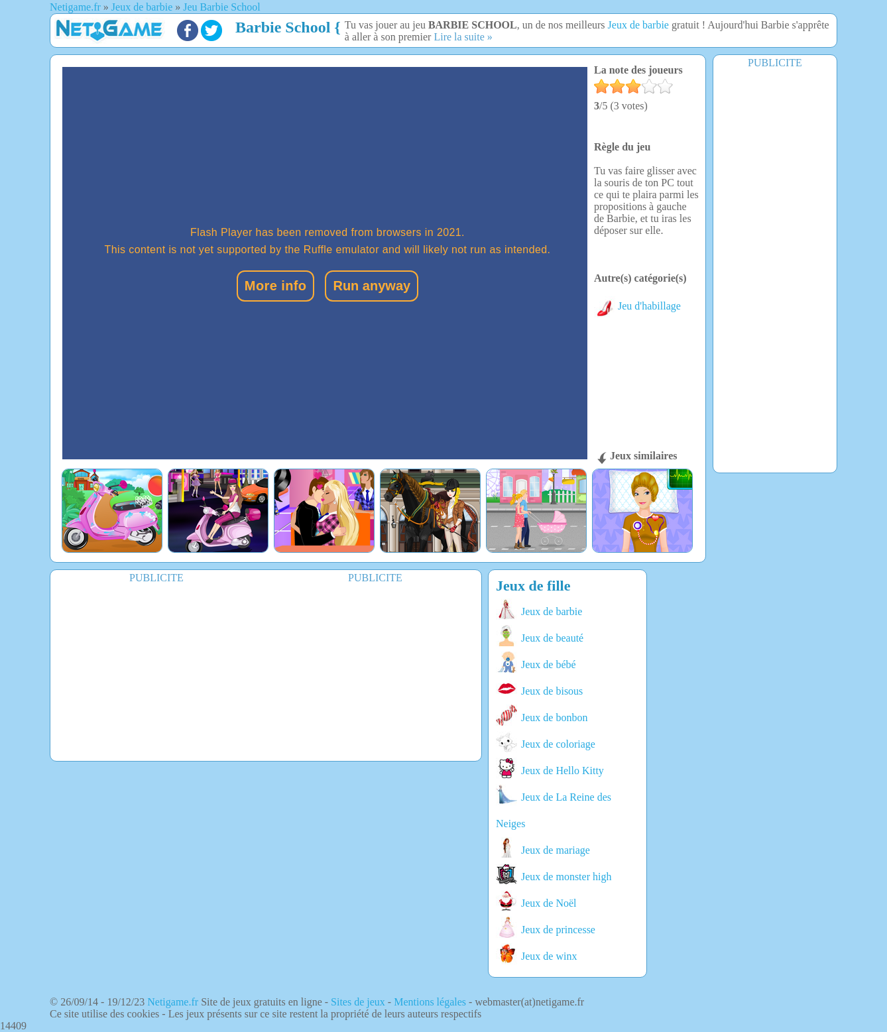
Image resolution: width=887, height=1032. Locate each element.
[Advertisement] (775, 270)
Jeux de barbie (638, 24)
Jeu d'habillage (637, 306)
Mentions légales (430, 1001)
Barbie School (282, 27)
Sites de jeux (358, 1001)
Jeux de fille (533, 585)
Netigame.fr (172, 1001)
